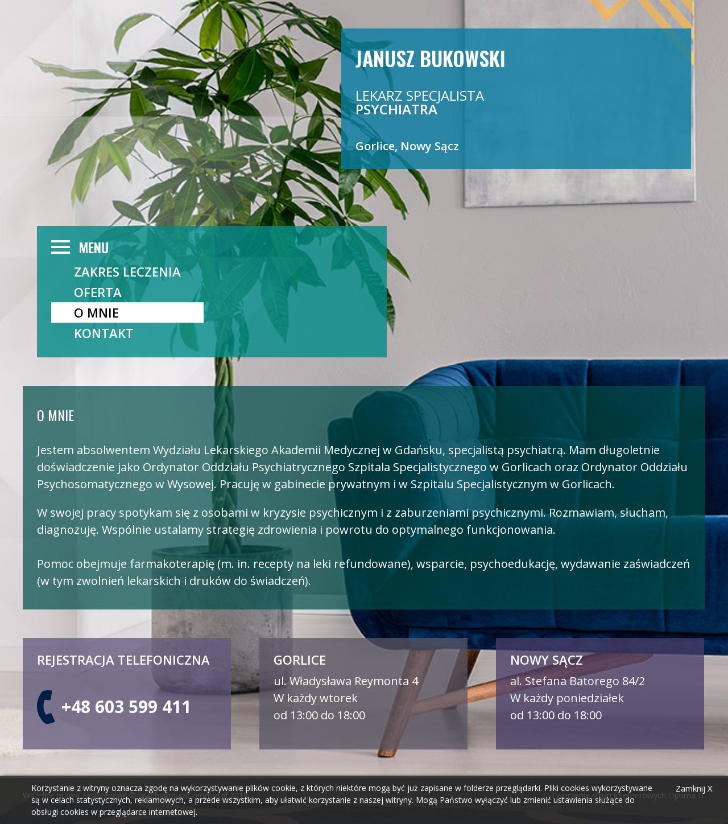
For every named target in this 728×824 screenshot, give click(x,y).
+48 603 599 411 (126, 706)
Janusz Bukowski (430, 57)
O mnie (96, 312)
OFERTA (98, 291)
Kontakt (104, 332)
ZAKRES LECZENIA (127, 271)
